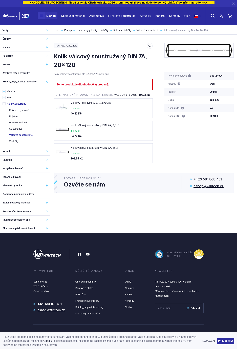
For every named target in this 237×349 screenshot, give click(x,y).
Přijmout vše (225, 340)
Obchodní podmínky (85, 281)
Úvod (56, 30)
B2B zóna (80, 294)
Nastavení (208, 340)
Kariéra (160, 16)
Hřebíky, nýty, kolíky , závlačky (93, 30)
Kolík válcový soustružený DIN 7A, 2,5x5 (95, 125)
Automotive (96, 16)
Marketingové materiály (87, 313)
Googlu (47, 340)
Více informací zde (188, 2)
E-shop (47, 16)
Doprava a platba (84, 288)
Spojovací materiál (73, 16)
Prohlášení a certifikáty (87, 300)
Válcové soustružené (147, 30)
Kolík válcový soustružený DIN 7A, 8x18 (94, 147)
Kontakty (174, 16)
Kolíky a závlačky (123, 30)
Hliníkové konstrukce (121, 16)
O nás (128, 281)
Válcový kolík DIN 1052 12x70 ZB (91, 102)
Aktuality (145, 16)
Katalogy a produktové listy (89, 307)
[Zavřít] (233, 3)
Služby (128, 307)
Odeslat (193, 308)
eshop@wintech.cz (208, 186)
